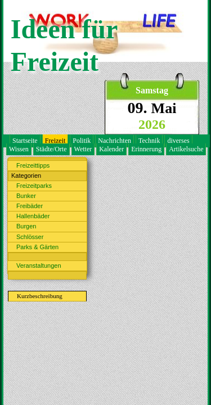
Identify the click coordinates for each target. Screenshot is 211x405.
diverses (178, 141)
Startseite (25, 141)
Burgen (26, 226)
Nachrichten (114, 141)
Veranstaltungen (38, 265)
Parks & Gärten (37, 247)
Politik (82, 141)
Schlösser (29, 236)
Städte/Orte (51, 149)
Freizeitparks (34, 185)
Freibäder (29, 205)
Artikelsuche (186, 149)
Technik (149, 141)
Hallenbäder (33, 216)
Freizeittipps (33, 165)
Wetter (83, 149)
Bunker (26, 195)
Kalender (111, 149)
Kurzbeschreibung (39, 295)
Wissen (19, 149)
